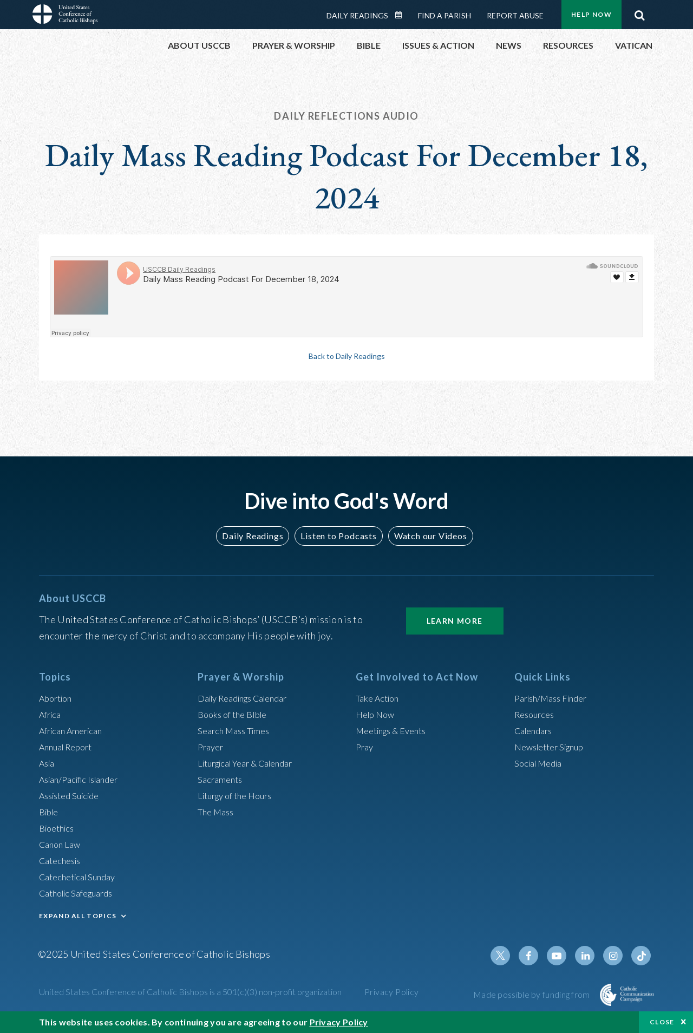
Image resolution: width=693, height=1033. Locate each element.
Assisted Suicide (73, 795)
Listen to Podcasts (338, 535)
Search (639, 12)
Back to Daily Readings (346, 356)
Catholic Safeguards (81, 893)
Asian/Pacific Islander (84, 779)
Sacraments (222, 779)
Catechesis (62, 860)
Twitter (512, 955)
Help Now (591, 14)
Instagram (616, 955)
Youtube (564, 955)
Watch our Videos (425, 535)
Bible (50, 812)
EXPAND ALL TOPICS (77, 916)
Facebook (538, 955)
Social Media (541, 763)
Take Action (380, 698)
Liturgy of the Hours (240, 795)
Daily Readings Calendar (402, 15)
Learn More (455, 620)
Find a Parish (444, 15)
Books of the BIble (236, 714)
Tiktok (642, 955)
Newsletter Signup (553, 747)
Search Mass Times (237, 730)
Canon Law (61, 844)
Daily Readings (357, 15)
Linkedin (590, 955)
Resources (536, 714)
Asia (48, 763)
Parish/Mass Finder (555, 698)
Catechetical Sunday (82, 876)
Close (662, 1022)
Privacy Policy (391, 991)
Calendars (536, 730)
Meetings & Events (396, 730)
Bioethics (59, 828)
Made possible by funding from (532, 994)
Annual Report (69, 747)
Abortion (58, 698)
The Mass (218, 812)
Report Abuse (515, 15)
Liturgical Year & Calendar (253, 763)
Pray (365, 747)
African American (74, 730)
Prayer (212, 747)
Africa (51, 714)
